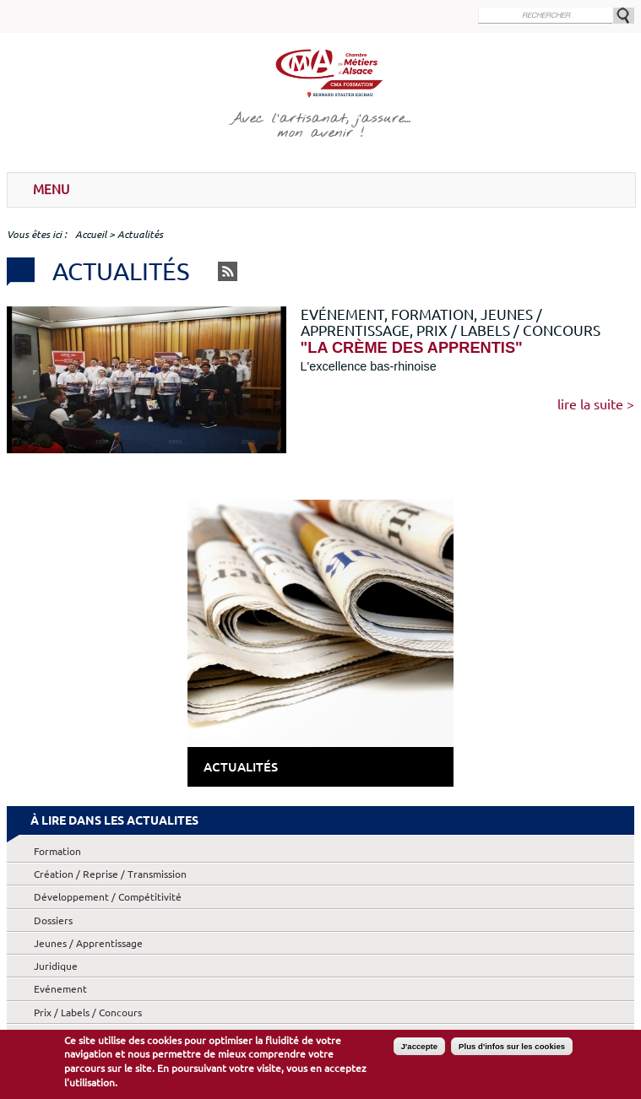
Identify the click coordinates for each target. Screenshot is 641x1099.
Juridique (56, 966)
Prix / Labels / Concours (88, 1012)
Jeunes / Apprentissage (88, 943)
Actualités (241, 767)
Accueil (90, 234)
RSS (227, 271)
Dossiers (53, 920)
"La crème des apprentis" (412, 347)
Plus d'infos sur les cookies (512, 1048)
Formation (57, 851)
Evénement (60, 988)
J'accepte (419, 1048)
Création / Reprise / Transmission (110, 874)
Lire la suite (590, 404)
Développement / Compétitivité (108, 896)
